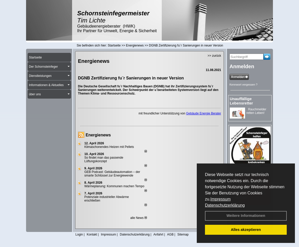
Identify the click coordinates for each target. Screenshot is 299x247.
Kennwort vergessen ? (243, 84)
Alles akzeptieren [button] (246, 230)
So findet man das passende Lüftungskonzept (103, 159)
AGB (170, 234)
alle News (138, 218)
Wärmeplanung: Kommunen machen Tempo (114, 186)
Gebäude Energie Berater (203, 113)
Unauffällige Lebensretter (241, 101)
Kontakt (92, 234)
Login (79, 234)
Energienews (98, 135)
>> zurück (214, 55)
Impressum (220, 199)
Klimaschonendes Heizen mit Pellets (109, 147)
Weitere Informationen (245, 216)
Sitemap (183, 234)
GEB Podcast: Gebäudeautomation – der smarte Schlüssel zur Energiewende (112, 173)
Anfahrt (158, 234)
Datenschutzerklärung (225, 205)
